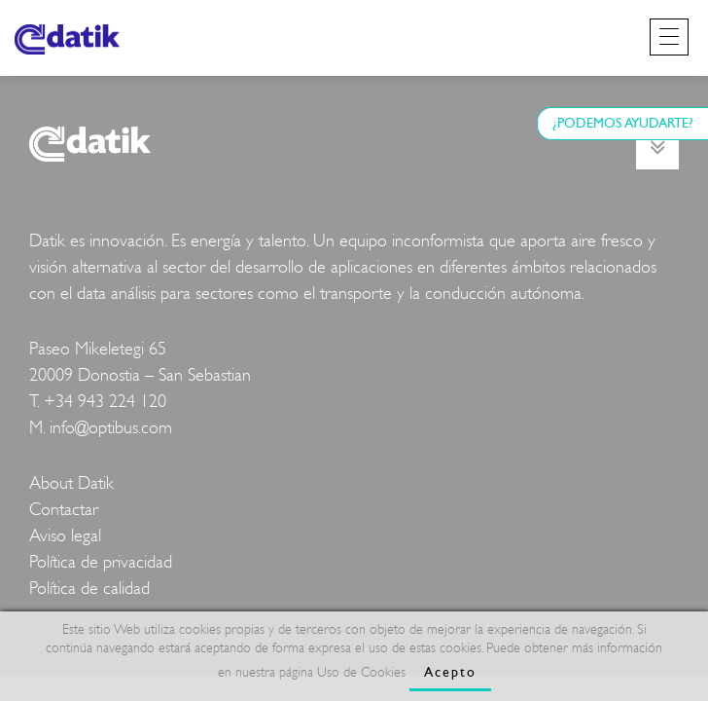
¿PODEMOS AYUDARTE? (622, 123)
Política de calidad (89, 588)
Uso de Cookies (361, 672)
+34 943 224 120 (105, 401)
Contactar (63, 509)
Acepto (450, 672)
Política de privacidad (100, 562)
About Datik (71, 483)
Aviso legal (65, 536)
